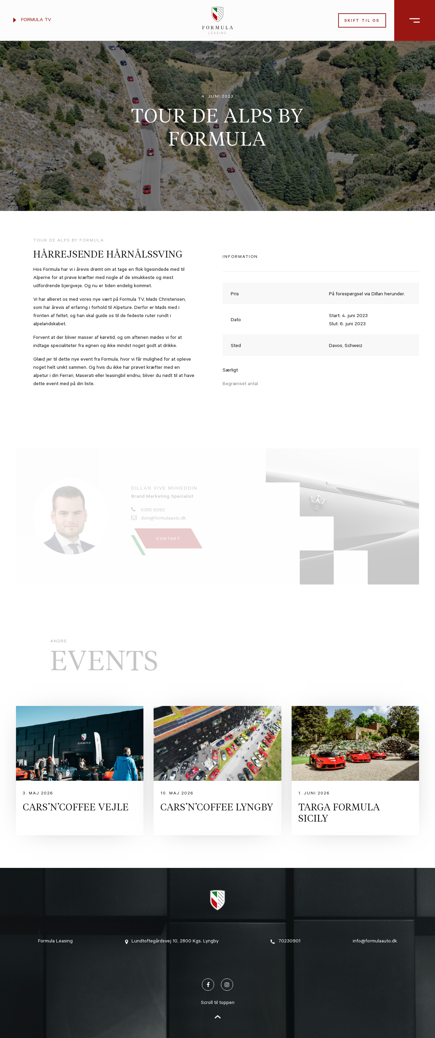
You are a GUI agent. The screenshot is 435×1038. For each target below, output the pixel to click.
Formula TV (32, 20)
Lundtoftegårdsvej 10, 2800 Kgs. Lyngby (172, 941)
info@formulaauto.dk (375, 941)
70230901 (285, 941)
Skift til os (362, 21)
